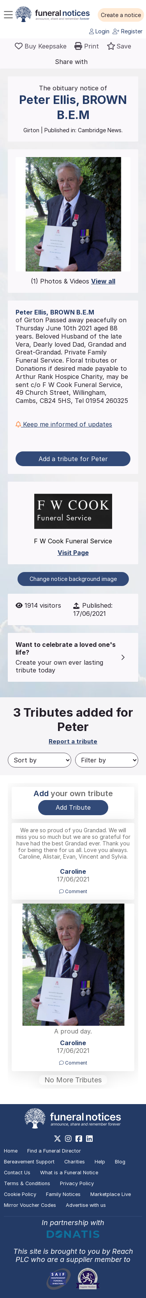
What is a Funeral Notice (69, 1172)
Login (99, 31)
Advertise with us (86, 1205)
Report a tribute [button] (73, 741)
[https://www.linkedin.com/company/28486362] (89, 1138)
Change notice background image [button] (73, 579)
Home (11, 1151)
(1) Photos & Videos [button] (73, 281)
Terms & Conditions (27, 1183)
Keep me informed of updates (64, 424)
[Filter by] (107, 760)
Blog (120, 1162)
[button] (121, 15)
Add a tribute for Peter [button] (73, 459)
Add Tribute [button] (73, 807)
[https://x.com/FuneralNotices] (57, 1138)
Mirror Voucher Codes (30, 1205)
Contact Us (17, 1172)
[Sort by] (39, 760)
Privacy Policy (77, 1183)
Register (127, 31)
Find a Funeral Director (54, 1151)
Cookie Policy (20, 1194)
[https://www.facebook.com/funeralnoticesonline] (79, 1138)
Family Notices (63, 1194)
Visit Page (73, 553)
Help (100, 1162)
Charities (74, 1162)
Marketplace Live (110, 1194)
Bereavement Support (29, 1162)
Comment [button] (73, 891)
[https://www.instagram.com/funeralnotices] (68, 1138)
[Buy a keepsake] (41, 46)
